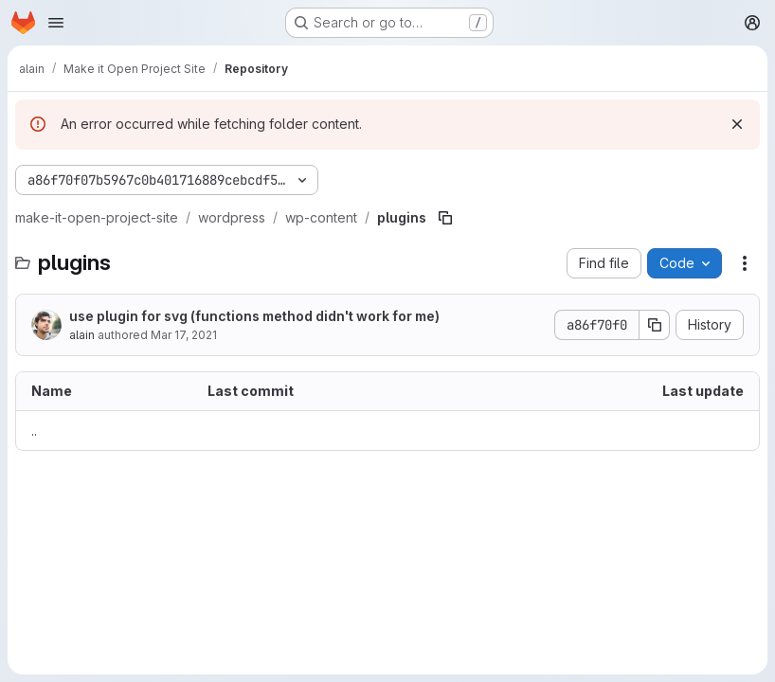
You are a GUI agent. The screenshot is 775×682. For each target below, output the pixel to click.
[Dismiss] (737, 124)
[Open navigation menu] (56, 23)
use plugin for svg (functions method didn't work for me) (254, 316)
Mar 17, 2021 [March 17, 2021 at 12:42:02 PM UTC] (184, 335)
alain (82, 335)
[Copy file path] (445, 218)
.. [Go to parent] (34, 430)
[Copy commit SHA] (655, 325)
